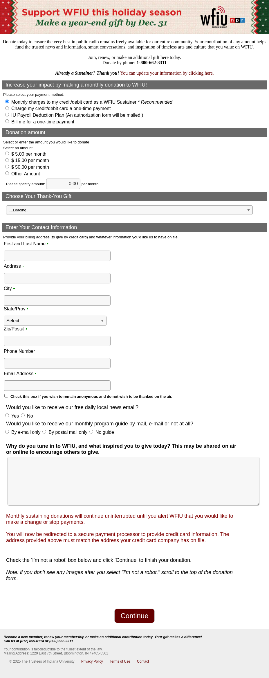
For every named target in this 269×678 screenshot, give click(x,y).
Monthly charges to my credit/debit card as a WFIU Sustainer (91, 102)
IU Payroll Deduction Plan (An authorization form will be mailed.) (77, 115)
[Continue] (134, 616)
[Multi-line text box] (133, 481)
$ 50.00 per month (30, 167)
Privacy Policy (92, 661)
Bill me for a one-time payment (42, 121)
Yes (15, 415)
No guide (104, 432)
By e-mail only (25, 432)
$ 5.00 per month (28, 154)
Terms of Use (120, 661)
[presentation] (44, 594)
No (30, 415)
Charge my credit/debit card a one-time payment (61, 108)
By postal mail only (67, 432)
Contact (143, 661)
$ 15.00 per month (30, 160)
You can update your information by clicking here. (167, 73)
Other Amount (25, 173)
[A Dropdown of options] (129, 210)
